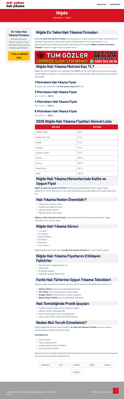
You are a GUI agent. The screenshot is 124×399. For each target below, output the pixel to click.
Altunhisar (45, 365)
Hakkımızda (115, 4)
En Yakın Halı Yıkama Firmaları (32, 392)
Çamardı (76, 365)
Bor (60, 365)
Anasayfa (101, 4)
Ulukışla (76, 372)
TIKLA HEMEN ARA (19, 56)
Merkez (107, 365)
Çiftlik (91, 365)
